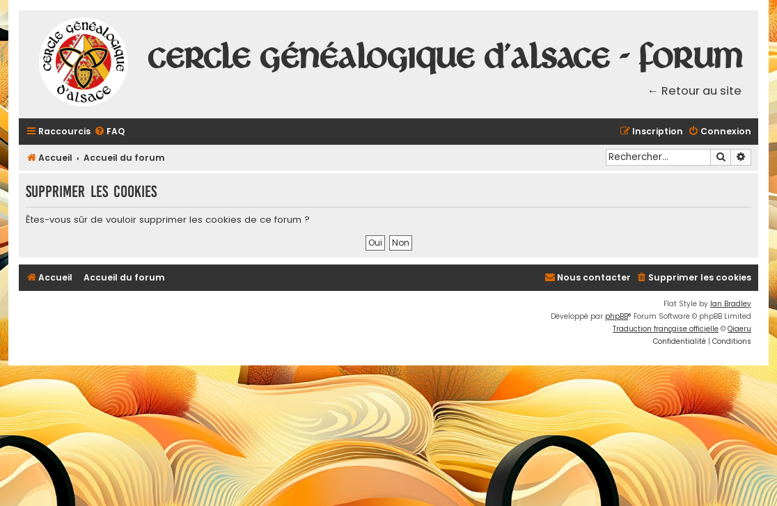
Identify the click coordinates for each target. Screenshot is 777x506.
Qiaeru (739, 329)
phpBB (616, 316)
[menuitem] (109, 131)
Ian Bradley (730, 304)
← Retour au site (695, 91)
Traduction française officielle (666, 329)
